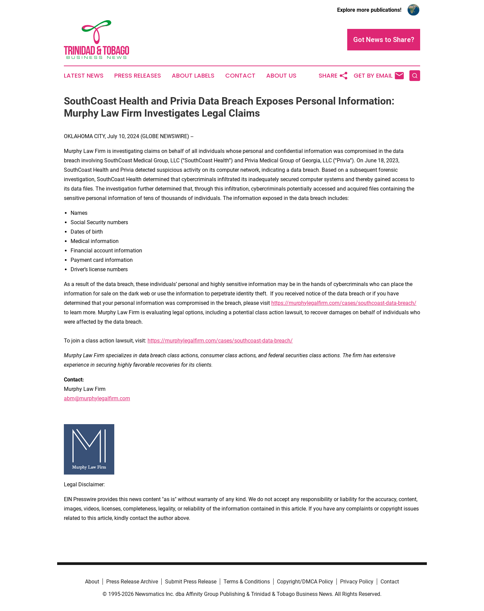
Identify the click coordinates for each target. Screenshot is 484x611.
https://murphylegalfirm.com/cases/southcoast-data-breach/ (343, 303)
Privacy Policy (356, 581)
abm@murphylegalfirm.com (97, 398)
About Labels (193, 75)
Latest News (84, 75)
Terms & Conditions (247, 581)
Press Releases (137, 75)
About (92, 581)
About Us (281, 75)
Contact (240, 75)
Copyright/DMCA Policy (305, 581)
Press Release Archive (132, 581)
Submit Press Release (190, 581)
